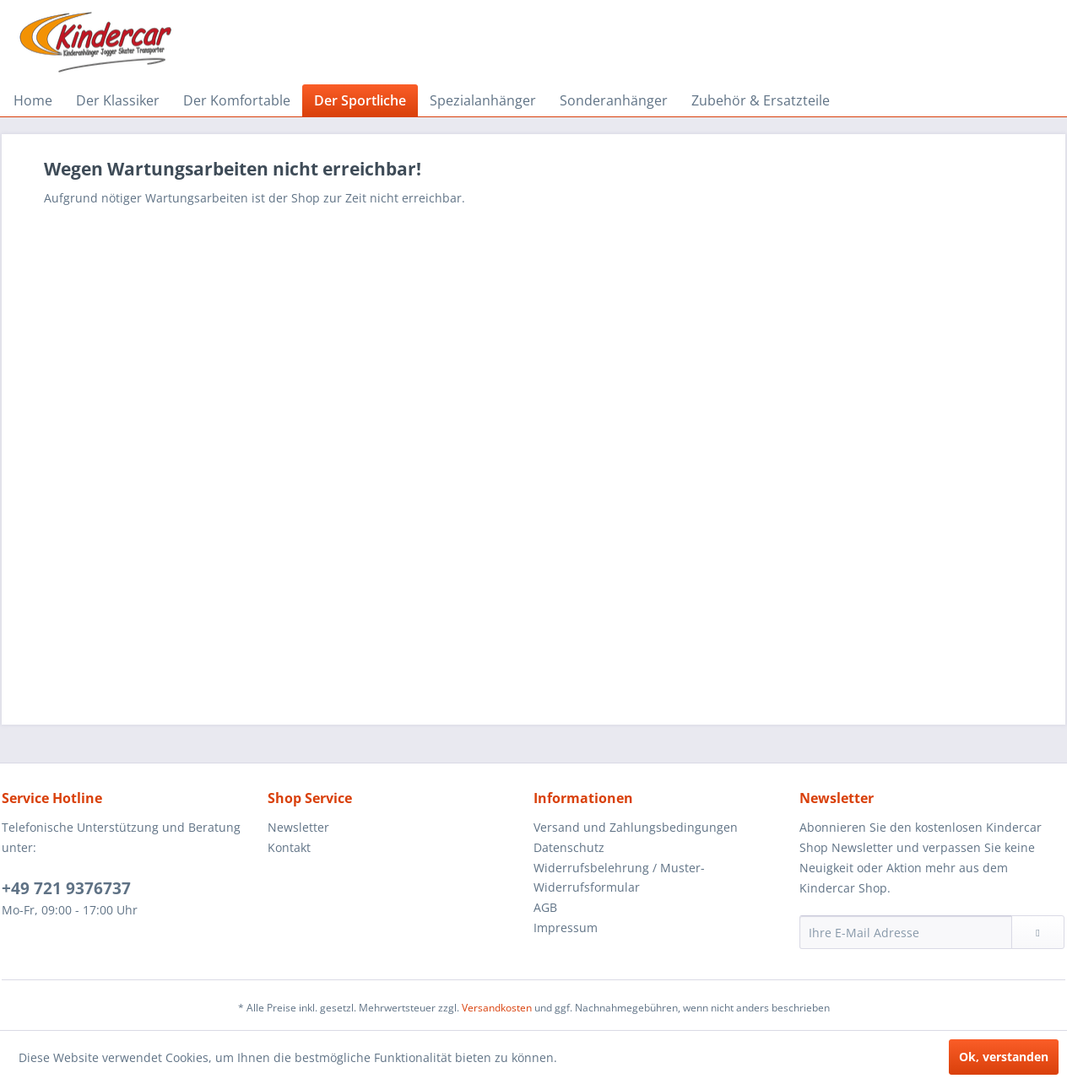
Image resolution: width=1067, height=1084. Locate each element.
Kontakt (289, 847)
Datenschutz (569, 847)
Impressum (566, 928)
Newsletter (298, 827)
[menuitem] (33, 100)
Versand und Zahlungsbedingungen (636, 827)
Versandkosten (497, 1007)
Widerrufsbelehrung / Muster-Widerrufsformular (619, 878)
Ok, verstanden (1003, 1057)
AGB (545, 907)
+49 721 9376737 (66, 888)
